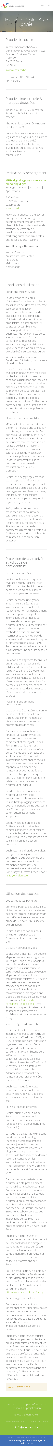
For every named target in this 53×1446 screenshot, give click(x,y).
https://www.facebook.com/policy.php (27, 1292)
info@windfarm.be (16, 70)
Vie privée (32, 1440)
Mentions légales (16, 1440)
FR (49, 5)
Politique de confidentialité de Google (20, 1001)
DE (42, 5)
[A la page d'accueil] (12, 6)
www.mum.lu (13, 208)
